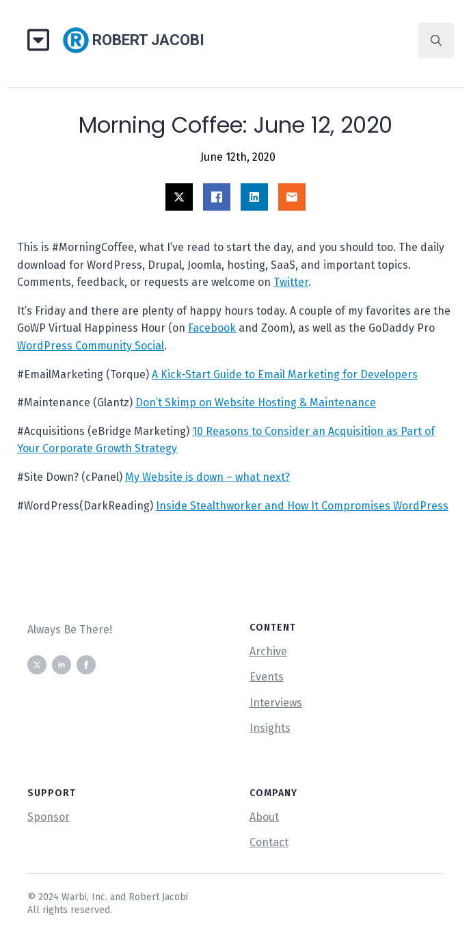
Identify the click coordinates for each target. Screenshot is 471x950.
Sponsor (48, 816)
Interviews (276, 702)
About (264, 816)
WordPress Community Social (90, 345)
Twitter (290, 282)
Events (267, 676)
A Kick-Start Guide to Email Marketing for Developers (285, 374)
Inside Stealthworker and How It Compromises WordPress (302, 505)
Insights (270, 728)
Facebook (212, 327)
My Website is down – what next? (207, 477)
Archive (268, 651)
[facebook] (86, 664)
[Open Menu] (43, 40)
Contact (269, 842)
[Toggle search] (436, 40)
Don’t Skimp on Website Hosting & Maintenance (255, 402)
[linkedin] (61, 664)
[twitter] (36, 664)
